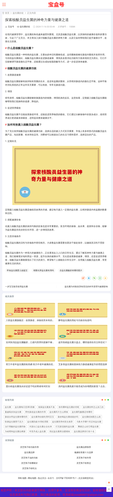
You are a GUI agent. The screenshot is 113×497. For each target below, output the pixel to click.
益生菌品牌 (29, 452)
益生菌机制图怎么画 (91, 417)
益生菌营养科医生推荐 (62, 421)
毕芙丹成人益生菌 (37, 431)
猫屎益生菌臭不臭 (46, 407)
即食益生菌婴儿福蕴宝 (17, 270)
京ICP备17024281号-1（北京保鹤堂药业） (75, 478)
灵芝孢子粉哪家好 (29, 463)
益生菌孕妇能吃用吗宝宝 (42, 417)
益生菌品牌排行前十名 (84, 431)
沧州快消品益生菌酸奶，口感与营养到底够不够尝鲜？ (32, 342)
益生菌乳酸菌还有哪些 (82, 412)
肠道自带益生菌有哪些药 (16, 417)
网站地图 (32, 478)
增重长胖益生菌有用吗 (43, 270)
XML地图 (22, 478)
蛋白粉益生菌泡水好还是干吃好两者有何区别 (28, 386)
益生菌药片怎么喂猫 (58, 412)
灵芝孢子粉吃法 (29, 468)
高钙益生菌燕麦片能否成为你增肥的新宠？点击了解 (83, 386)
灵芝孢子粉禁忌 (84, 463)
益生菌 (8, 407)
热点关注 (42, 478)
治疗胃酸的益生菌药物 (15, 426)
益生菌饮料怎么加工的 (93, 407)
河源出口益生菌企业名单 (40, 426)
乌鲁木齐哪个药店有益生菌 (89, 421)
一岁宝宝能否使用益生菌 (16, 286)
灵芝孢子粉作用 (84, 458)
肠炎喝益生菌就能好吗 (68, 417)
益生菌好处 (18, 13)
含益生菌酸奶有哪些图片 (71, 270)
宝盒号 (9, 26)
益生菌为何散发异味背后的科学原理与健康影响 (86, 286)
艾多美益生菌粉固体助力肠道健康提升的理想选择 (82, 364)
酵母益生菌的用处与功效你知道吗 (75, 320)
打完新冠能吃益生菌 (65, 426)
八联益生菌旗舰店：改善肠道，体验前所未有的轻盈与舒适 (34, 320)
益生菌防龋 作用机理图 (37, 421)
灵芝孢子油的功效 (29, 458)
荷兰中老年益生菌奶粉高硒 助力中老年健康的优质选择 (32, 364)
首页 (7, 13)
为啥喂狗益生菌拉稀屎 (15, 431)
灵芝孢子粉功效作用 (29, 447)
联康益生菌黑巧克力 (14, 421)
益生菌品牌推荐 (84, 447)
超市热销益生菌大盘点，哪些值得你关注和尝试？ (82, 342)
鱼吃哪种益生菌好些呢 (69, 407)
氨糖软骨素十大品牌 (83, 452)
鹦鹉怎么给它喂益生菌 (88, 426)
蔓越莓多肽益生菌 (13, 412)
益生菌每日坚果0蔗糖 (25, 407)
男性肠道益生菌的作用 (35, 412)
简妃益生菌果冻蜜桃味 (59, 431)
